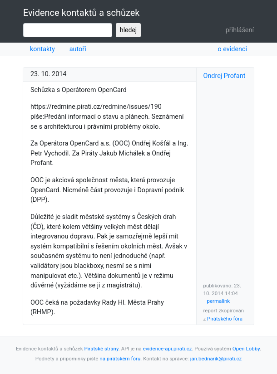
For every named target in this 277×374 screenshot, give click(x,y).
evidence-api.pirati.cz (167, 348)
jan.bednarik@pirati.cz (216, 358)
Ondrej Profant (224, 76)
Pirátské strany (101, 348)
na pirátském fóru (119, 358)
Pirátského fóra (224, 319)
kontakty (42, 49)
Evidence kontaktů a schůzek (81, 12)
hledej (128, 30)
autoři (77, 49)
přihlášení (240, 30)
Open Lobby (246, 348)
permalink (218, 301)
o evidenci (232, 49)
